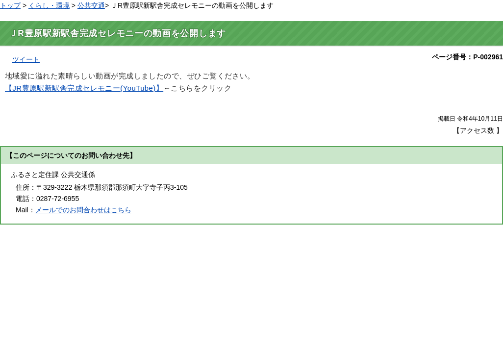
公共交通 (91, 5)
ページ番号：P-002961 (467, 57)
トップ (10, 5)
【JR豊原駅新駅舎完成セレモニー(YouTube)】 (84, 88)
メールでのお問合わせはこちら (83, 210)
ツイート (26, 59)
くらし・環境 (49, 5)
